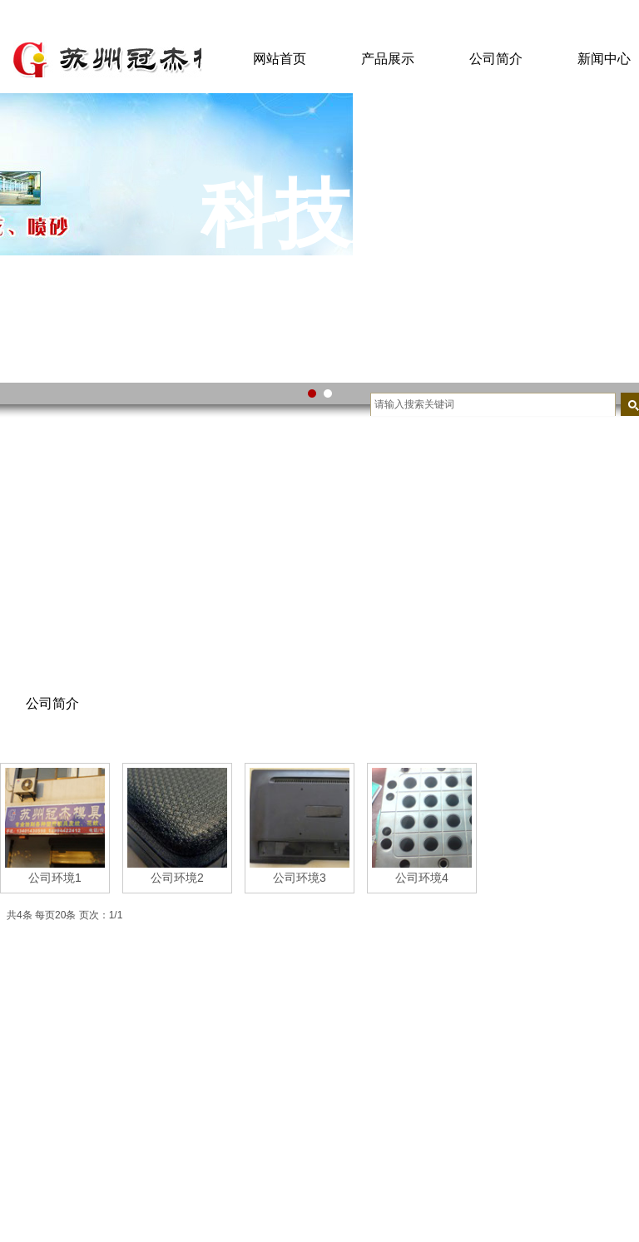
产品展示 (387, 59)
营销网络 (23, 1098)
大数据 (152, 1074)
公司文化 (23, 1074)
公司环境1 (55, 877)
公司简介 (496, 59)
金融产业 (158, 1144)
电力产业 (158, 1051)
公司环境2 (177, 877)
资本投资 (158, 1191)
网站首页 (279, 59)
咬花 (281, 1075)
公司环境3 (299, 877)
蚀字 (281, 1099)
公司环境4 (421, 877)
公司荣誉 (23, 1051)
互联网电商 (164, 1098)
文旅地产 (158, 1168)
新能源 (152, 1121)
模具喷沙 (293, 1052)
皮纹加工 (293, 1122)
